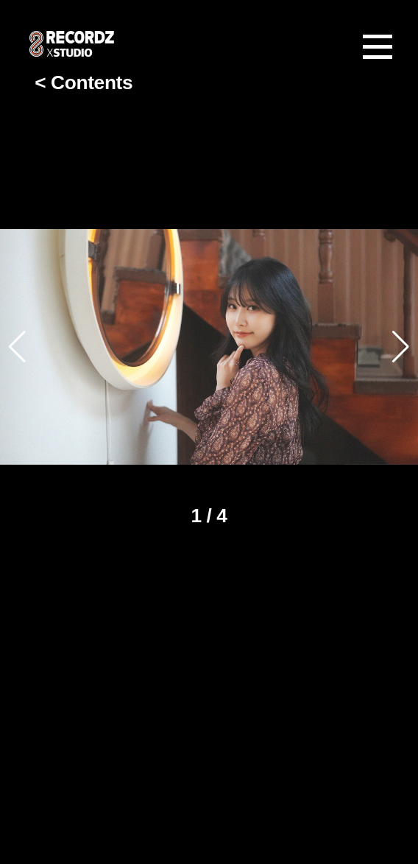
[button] (401, 347)
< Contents (83, 81)
